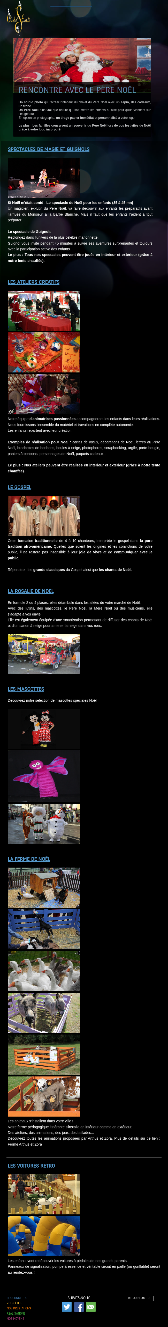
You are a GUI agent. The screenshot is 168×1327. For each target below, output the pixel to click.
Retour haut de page (139, 1298)
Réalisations (16, 1313)
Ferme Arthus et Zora (25, 1144)
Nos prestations (19, 1308)
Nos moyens (15, 1319)
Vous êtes (14, 1303)
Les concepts (17, 1298)
